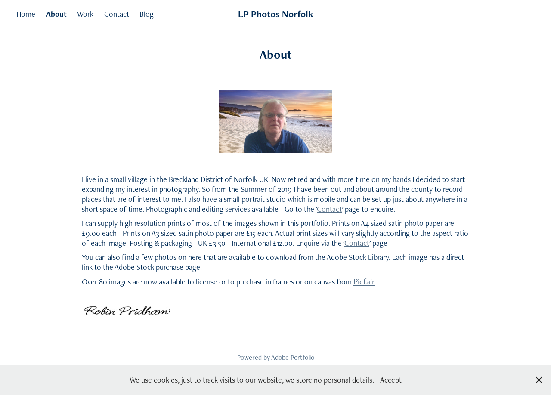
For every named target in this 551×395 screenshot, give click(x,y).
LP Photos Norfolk (275, 14)
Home (25, 14)
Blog (146, 14)
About (56, 14)
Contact (116, 14)
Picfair (364, 281)
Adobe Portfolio (292, 357)
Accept (391, 380)
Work (85, 14)
